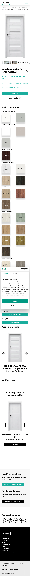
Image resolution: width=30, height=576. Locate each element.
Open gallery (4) (23, 63)
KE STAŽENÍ (5, 549)
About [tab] (24, 273)
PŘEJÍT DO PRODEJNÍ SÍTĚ (13, 484)
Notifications (7, 83)
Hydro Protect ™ (8, 553)
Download (15, 322)
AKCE (3, 555)
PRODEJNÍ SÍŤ (6, 544)
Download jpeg (15, 314)
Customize (15, 305)
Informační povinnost (8, 573)
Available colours (21, 83)
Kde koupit (15, 93)
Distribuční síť (15, 98)
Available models (8, 87)
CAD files (20, 87)
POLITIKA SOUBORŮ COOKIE (10, 569)
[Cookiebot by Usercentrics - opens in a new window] (21, 269)
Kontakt (5, 551)
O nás (4, 542)
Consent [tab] (5, 273)
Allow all (15, 301)
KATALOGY (5, 540)
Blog (3, 546)
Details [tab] (15, 273)
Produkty (5, 538)
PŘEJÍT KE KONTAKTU (12, 501)
